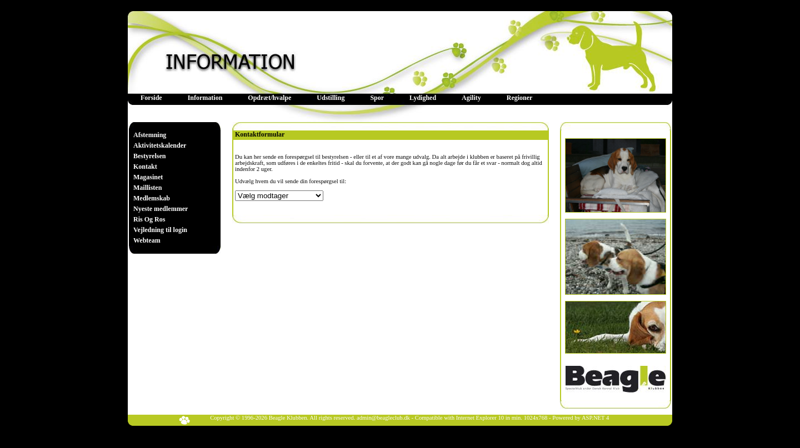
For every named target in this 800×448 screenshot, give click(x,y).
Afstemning (149, 135)
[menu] (160, 188)
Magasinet (148, 177)
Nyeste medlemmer (160, 209)
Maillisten (147, 188)
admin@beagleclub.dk (383, 418)
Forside (151, 98)
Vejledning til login (160, 230)
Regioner (520, 98)
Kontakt (145, 166)
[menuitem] (151, 98)
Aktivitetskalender (159, 145)
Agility (471, 98)
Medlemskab (151, 198)
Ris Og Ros (149, 219)
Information (205, 98)
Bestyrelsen (149, 156)
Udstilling (330, 98)
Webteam (147, 240)
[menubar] (336, 98)
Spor (377, 98)
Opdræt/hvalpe (269, 98)
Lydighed (422, 98)
